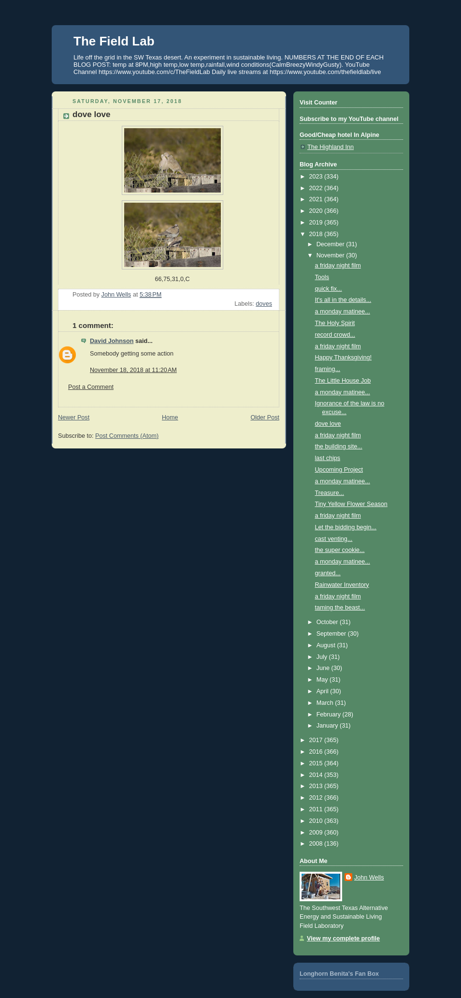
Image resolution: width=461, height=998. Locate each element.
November (331, 255)
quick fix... (328, 288)
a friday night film (338, 265)
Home (170, 417)
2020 (317, 211)
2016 (317, 751)
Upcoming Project (339, 469)
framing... (328, 369)
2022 (317, 188)
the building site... (338, 446)
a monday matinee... (342, 311)
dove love (328, 423)
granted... (328, 573)
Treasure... (330, 493)
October (328, 622)
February (330, 714)
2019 (317, 222)
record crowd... (335, 334)
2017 (317, 740)
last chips (328, 458)
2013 (317, 786)
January (328, 725)
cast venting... (334, 539)
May (323, 679)
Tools (322, 277)
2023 (317, 176)
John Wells (369, 877)
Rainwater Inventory (342, 584)
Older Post (264, 417)
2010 (317, 821)
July (323, 657)
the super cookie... (340, 550)
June (324, 668)
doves (264, 303)
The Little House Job (343, 380)
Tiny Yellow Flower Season (351, 504)
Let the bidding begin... (346, 527)
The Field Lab (114, 41)
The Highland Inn (330, 147)
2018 (317, 234)
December (331, 244)
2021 (317, 199)
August (327, 645)
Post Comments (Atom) (126, 435)
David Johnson (111, 341)
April (324, 691)
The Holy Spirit (335, 323)
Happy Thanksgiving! (343, 357)
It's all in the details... (343, 300)
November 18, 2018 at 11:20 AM (133, 370)
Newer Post (73, 417)
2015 (317, 763)
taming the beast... (340, 607)
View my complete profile (343, 938)
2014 (317, 775)
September (332, 633)
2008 (317, 843)
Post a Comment (91, 387)
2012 (317, 797)
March (326, 703)
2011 (317, 809)
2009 (317, 832)
